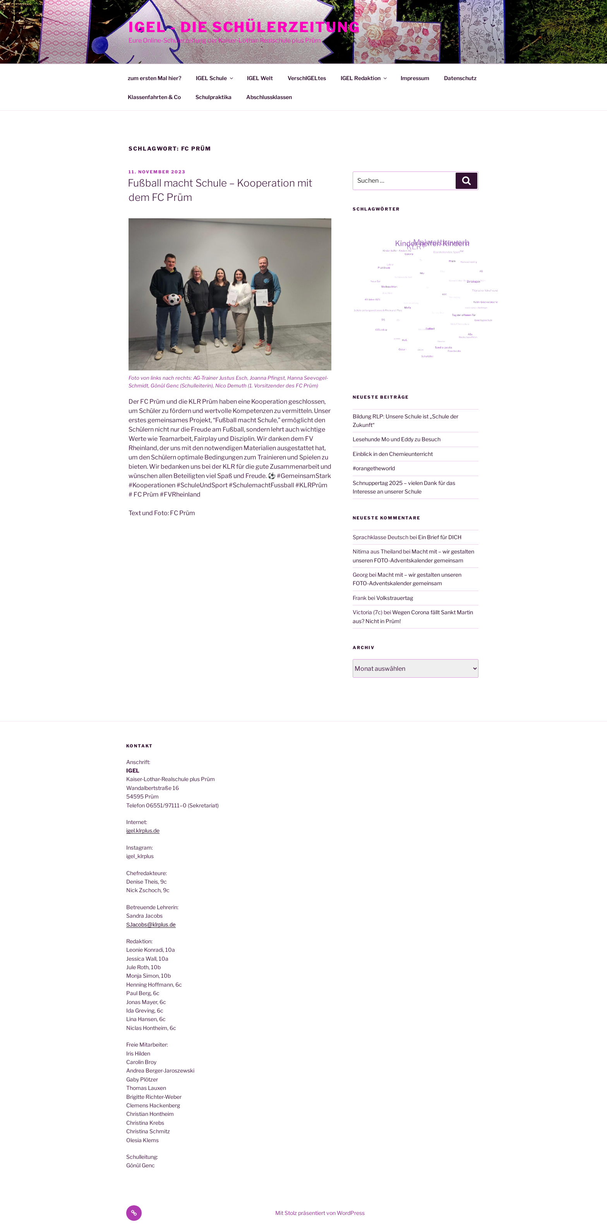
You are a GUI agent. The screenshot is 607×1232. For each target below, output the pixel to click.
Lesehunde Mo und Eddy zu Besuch (397, 439)
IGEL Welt (260, 78)
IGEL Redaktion (364, 78)
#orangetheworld (374, 468)
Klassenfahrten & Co (154, 97)
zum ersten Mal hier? (154, 78)
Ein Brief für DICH (439, 537)
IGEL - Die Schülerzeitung (244, 27)
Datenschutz (460, 78)
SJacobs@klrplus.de (151, 925)
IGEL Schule (215, 78)
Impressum (415, 78)
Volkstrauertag (394, 598)
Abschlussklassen (269, 97)
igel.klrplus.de (142, 830)
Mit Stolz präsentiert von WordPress (320, 1213)
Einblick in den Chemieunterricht (393, 454)
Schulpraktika (213, 97)
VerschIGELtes (307, 78)
